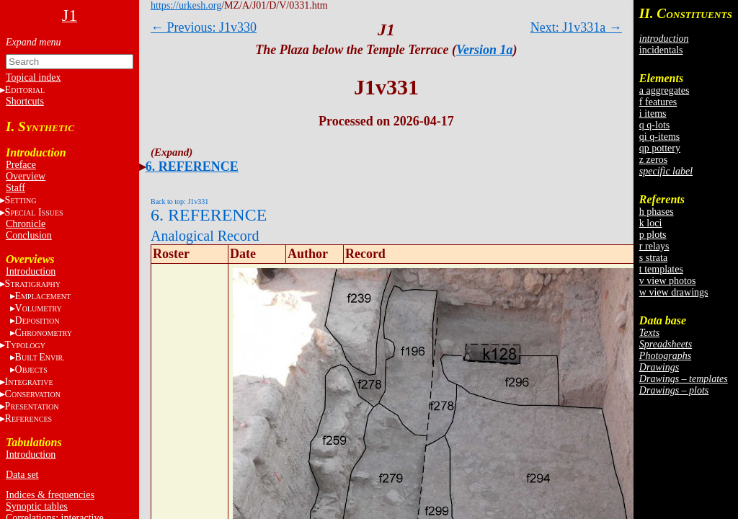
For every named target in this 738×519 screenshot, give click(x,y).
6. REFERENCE (192, 166)
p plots (653, 234)
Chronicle (25, 223)
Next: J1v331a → (576, 27)
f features (658, 102)
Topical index (33, 77)
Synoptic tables (37, 506)
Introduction (30, 271)
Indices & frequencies (50, 494)
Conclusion (29, 235)
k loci (650, 223)
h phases (656, 211)
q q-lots (654, 125)
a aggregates (664, 90)
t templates (661, 269)
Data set (22, 474)
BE (40, 357)
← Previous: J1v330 (204, 27)
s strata (653, 257)
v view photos (667, 280)
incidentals (661, 50)
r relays (654, 246)
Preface (21, 164)
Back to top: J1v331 (179, 201)
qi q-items (659, 136)
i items (653, 113)
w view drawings (673, 292)
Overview (25, 176)
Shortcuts (25, 101)
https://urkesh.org (186, 5)
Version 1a (484, 50)
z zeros (653, 159)
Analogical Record (205, 236)
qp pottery (659, 148)
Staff (15, 187)
